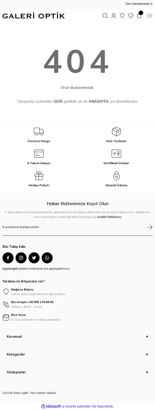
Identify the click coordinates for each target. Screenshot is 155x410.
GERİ (58, 101)
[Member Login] (113, 15)
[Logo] (34, 15)
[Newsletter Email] (77, 230)
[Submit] (149, 227)
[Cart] (139, 15)
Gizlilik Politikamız (109, 217)
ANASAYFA (99, 101)
